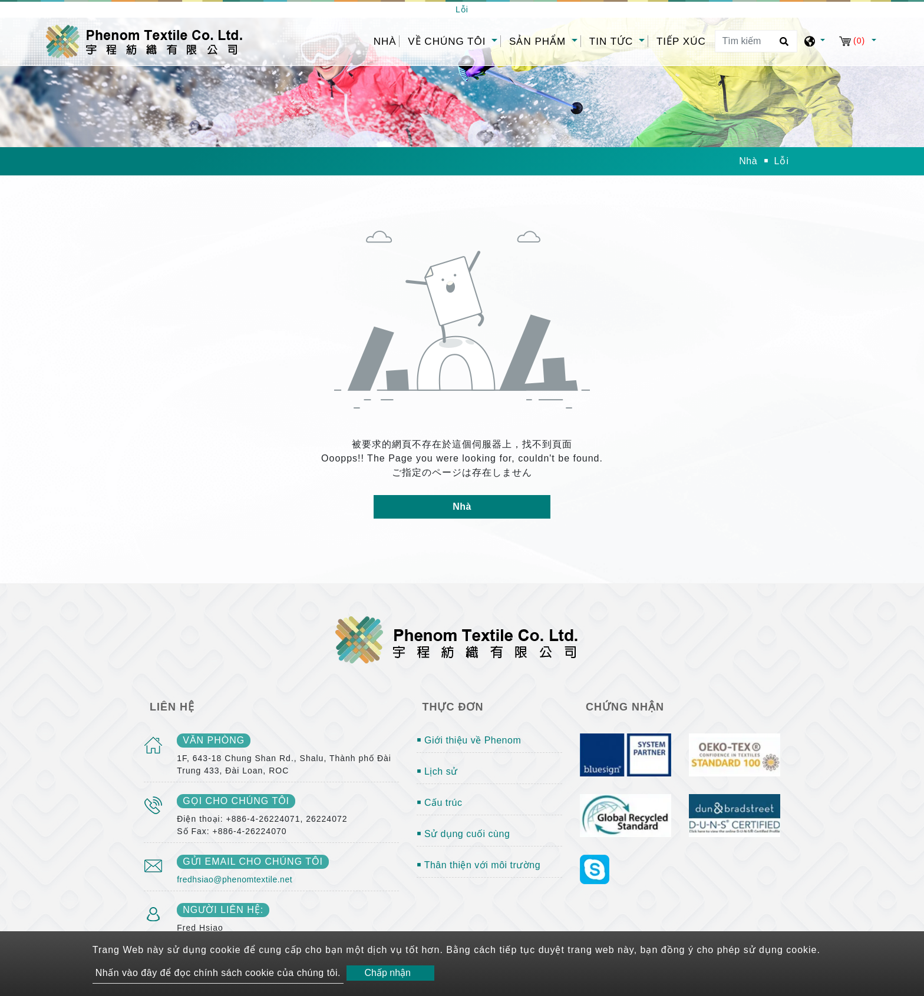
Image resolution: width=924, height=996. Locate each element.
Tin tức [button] (612, 41)
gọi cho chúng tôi (236, 801)
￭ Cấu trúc (440, 803)
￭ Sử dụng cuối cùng (463, 834)
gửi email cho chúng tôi (253, 861)
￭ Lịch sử (437, 771)
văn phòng (214, 740)
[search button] (782, 45)
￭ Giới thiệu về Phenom (469, 740)
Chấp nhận (387, 973)
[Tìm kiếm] (756, 41)
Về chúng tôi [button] (448, 41)
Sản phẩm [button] (539, 41)
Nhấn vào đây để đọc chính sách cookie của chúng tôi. (218, 973)
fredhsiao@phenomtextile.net (234, 879)
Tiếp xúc (681, 41)
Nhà (387, 40)
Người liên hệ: (223, 910)
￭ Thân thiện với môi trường (479, 865)
